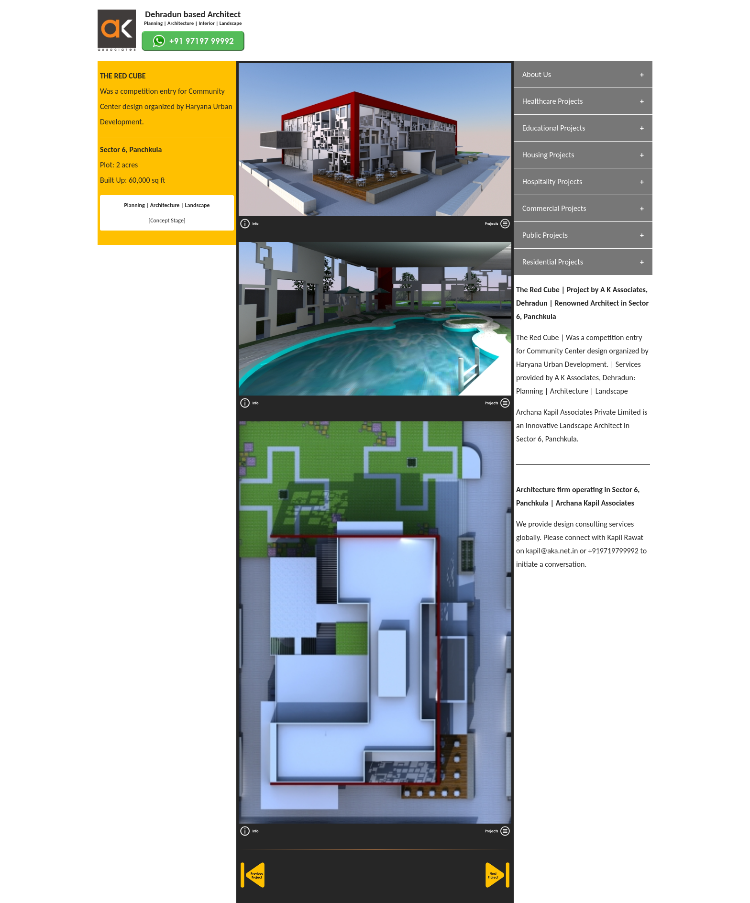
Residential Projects (552, 261)
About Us (536, 74)
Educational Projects (553, 127)
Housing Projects (548, 154)
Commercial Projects (554, 208)
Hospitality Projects (552, 181)
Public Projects (545, 235)
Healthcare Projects (552, 101)
